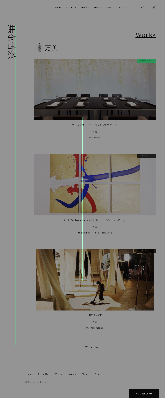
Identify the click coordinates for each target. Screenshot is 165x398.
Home (58, 7)
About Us (71, 7)
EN (146, 7)
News (109, 7)
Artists (97, 7)
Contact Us (144, 393)
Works (85, 7)
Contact (121, 7)
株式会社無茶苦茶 (12, 211)
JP (141, 7)
